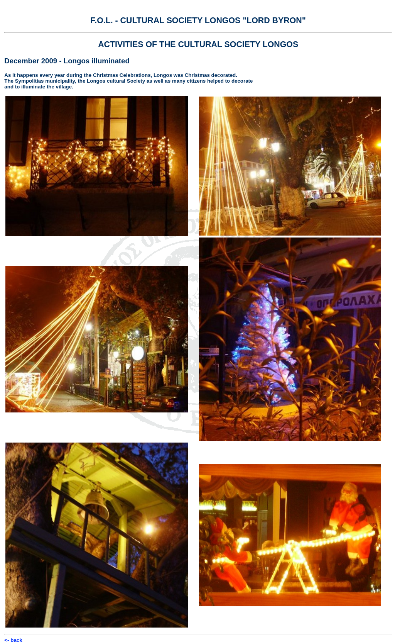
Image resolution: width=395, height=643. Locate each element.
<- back (13, 640)
